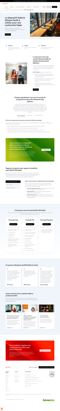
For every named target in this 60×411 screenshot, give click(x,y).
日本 (6, 389)
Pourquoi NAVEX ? (36, 8)
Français (7, 386)
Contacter (43, 8)
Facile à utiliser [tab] (9, 185)
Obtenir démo (55, 8)
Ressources (29, 8)
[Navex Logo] (5, 5)
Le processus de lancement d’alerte (44, 320)
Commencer (8, 34)
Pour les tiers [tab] (30, 115)
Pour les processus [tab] (39, 115)
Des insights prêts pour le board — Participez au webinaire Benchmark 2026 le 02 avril (30, 1)
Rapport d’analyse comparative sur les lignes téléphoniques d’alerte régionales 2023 (29, 322)
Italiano (7, 384)
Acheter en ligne (13, 224)
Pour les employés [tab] (21, 115)
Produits (6, 8)
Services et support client (20, 8)
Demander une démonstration (45, 354)
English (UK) (7, 381)
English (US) (7, 379)
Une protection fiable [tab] (10, 188)
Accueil (7, 11)
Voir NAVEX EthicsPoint (46, 150)
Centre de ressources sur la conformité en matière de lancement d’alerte (13, 321)
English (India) (8, 394)
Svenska (7, 391)
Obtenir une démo (30, 224)
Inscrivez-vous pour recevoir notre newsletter (46, 371)
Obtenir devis (49, 8)
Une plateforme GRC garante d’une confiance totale (16, 11)
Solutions (11, 8)
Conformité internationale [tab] (11, 182)
